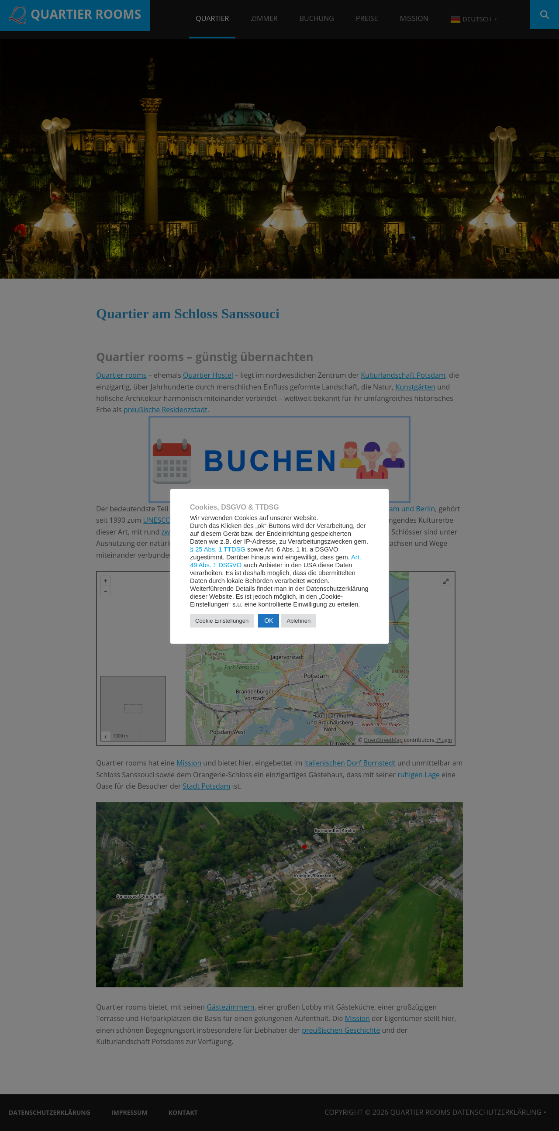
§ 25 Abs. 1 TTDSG (217, 549)
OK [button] (268, 620)
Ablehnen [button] (298, 620)
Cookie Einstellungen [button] (221, 620)
